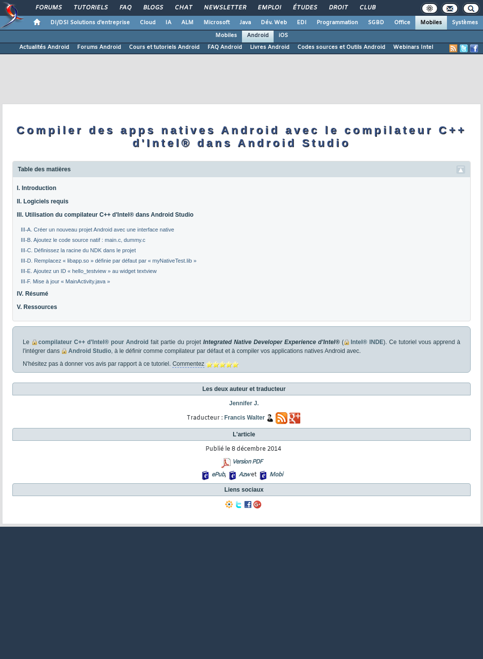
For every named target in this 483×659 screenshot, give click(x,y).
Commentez (188, 363)
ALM (187, 22)
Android (258, 35)
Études (304, 8)
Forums (48, 8)
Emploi (269, 8)
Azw (244, 475)
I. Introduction (36, 188)
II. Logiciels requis (43, 201)
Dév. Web (274, 22)
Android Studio (89, 351)
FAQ (125, 8)
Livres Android (269, 47)
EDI (302, 22)
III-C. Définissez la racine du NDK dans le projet (78, 250)
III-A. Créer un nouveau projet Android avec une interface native (97, 230)
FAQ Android (224, 47)
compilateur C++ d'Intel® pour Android (94, 342)
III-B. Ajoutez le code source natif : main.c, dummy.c (83, 240)
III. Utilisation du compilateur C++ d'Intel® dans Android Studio (105, 214)
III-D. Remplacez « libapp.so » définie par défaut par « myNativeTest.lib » (109, 261)
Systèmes (465, 22)
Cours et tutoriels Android (164, 47)
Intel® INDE (367, 342)
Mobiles (431, 22)
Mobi (275, 475)
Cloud (148, 22)
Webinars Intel (413, 47)
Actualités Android (44, 47)
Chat (183, 8)
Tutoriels (90, 8)
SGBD (376, 22)
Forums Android (99, 47)
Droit (337, 8)
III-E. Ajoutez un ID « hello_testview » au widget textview (89, 271)
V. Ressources (37, 307)
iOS (283, 35)
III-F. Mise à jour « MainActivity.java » (65, 281)
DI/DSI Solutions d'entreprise (90, 22)
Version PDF (247, 462)
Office (402, 22)
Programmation (337, 22)
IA (168, 22)
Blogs (152, 8)
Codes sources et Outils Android (341, 47)
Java (245, 22)
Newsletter (224, 8)
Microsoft (216, 22)
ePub (218, 475)
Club (367, 8)
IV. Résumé (32, 293)
